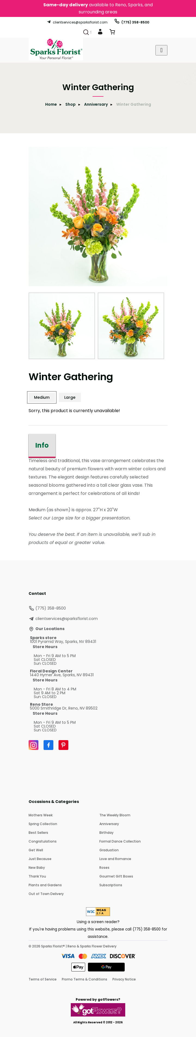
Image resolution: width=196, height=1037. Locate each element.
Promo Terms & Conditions (84, 979)
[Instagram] (33, 745)
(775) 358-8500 (131, 22)
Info (42, 445)
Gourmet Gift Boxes (116, 876)
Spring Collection (43, 824)
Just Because (40, 858)
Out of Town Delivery (46, 893)
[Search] (86, 32)
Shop (70, 104)
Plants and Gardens (45, 885)
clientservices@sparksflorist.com (77, 22)
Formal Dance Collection (120, 841)
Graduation (109, 850)
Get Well (36, 850)
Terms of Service (43, 979)
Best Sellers (38, 832)
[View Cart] (112, 33)
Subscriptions (110, 885)
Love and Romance (115, 858)
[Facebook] (48, 745)
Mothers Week (41, 815)
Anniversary (96, 104)
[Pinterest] (63, 745)
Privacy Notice (124, 979)
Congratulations (43, 841)
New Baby (37, 867)
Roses (104, 867)
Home (51, 104)
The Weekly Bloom (114, 815)
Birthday (106, 832)
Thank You (37, 876)
